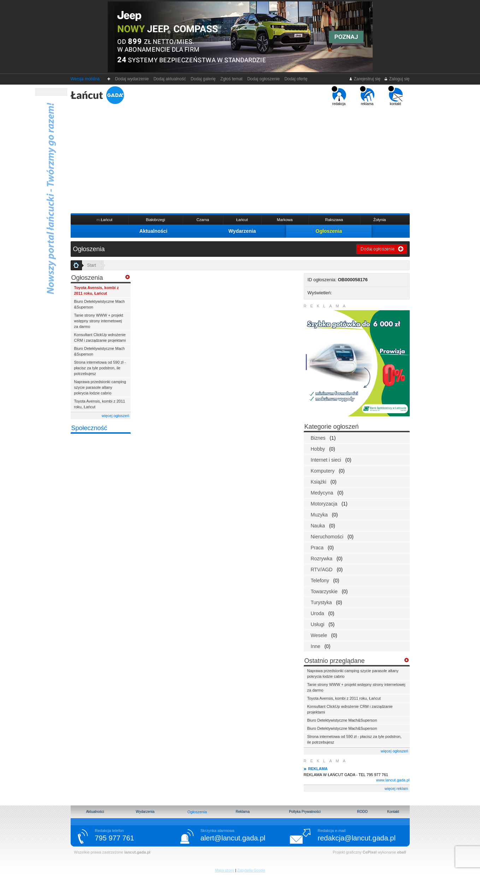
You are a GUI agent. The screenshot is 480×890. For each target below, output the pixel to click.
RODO (362, 812)
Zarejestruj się (364, 78)
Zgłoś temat (231, 78)
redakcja (339, 96)
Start (91, 265)
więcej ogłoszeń (115, 416)
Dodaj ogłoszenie (263, 78)
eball (401, 852)
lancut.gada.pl (137, 852)
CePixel (370, 852)
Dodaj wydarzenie (132, 78)
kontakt (395, 96)
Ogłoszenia (328, 231)
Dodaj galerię (203, 78)
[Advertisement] (240, 158)
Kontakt (393, 812)
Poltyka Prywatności (304, 812)
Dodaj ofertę (296, 78)
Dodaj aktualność (169, 78)
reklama (367, 96)
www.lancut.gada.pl (393, 780)
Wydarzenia (242, 231)
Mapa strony (224, 870)
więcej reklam (396, 788)
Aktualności (153, 231)
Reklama (242, 812)
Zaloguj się (396, 78)
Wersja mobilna (85, 78)
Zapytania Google (251, 870)
